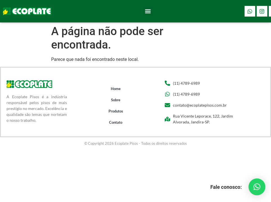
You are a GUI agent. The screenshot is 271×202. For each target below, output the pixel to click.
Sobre (115, 100)
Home (116, 88)
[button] (148, 11)
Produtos (116, 111)
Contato (115, 122)
